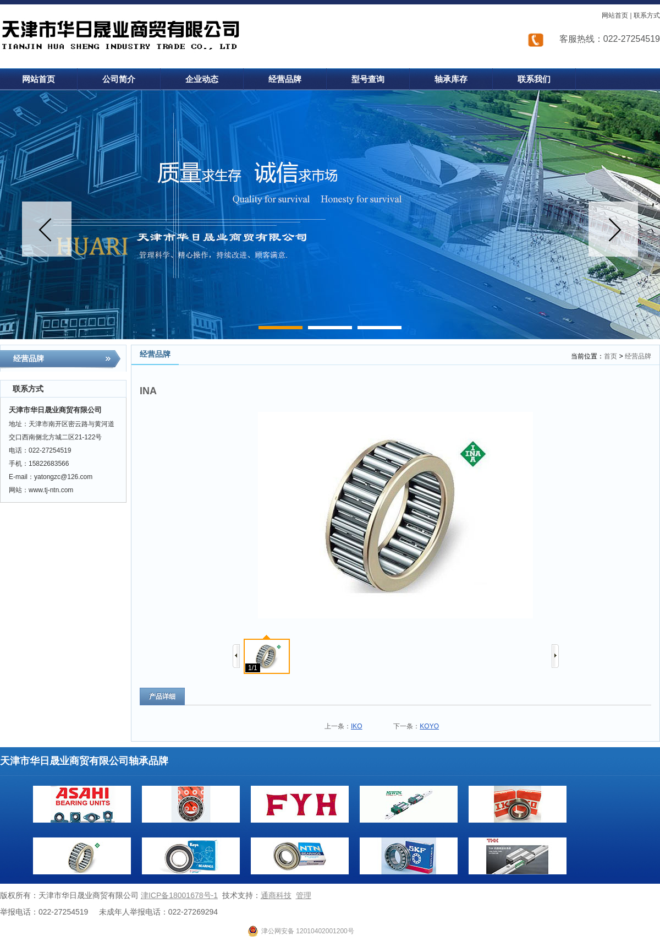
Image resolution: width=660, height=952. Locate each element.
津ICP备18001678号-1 (179, 895)
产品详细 (162, 696)
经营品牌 (638, 356)
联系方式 (647, 15)
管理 (303, 895)
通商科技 (276, 895)
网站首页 (615, 15)
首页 (610, 356)
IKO (356, 726)
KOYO (429, 726)
